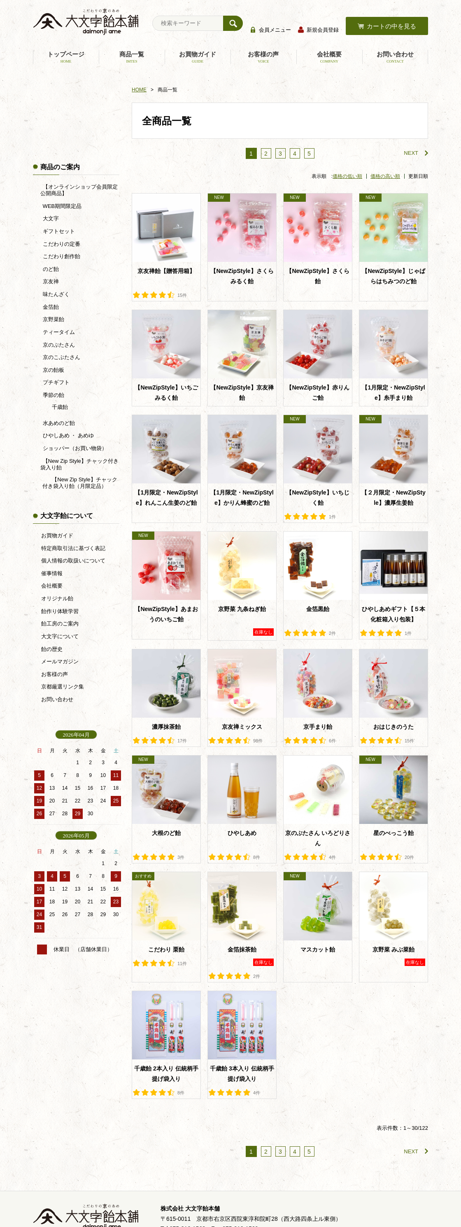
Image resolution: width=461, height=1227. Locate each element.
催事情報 (52, 573)
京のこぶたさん (60, 357)
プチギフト (55, 382)
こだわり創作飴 (60, 256)
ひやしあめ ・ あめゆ (67, 435)
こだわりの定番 (60, 244)
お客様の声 (263, 57)
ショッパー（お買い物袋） (74, 448)
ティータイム (58, 332)
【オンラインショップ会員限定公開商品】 (78, 190)
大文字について (60, 636)
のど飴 (50, 269)
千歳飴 (59, 407)
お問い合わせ (395, 57)
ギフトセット (58, 231)
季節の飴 (52, 395)
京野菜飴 (52, 319)
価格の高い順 (385, 176)
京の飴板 (52, 370)
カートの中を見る (391, 26)
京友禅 (50, 281)
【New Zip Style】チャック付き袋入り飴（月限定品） (79, 482)
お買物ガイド (197, 57)
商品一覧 (132, 57)
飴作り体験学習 (60, 611)
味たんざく (55, 294)
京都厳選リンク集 (62, 686)
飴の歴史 (52, 649)
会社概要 (329, 57)
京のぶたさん (58, 345)
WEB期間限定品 (61, 206)
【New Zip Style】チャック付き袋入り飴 (79, 464)
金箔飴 (50, 307)
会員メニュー (275, 30)
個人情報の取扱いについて (73, 561)
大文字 (50, 218)
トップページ (66, 57)
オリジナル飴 (57, 598)
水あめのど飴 (58, 423)
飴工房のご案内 (60, 623)
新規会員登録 (323, 30)
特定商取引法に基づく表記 (73, 548)
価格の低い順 (347, 176)
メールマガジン (60, 661)
